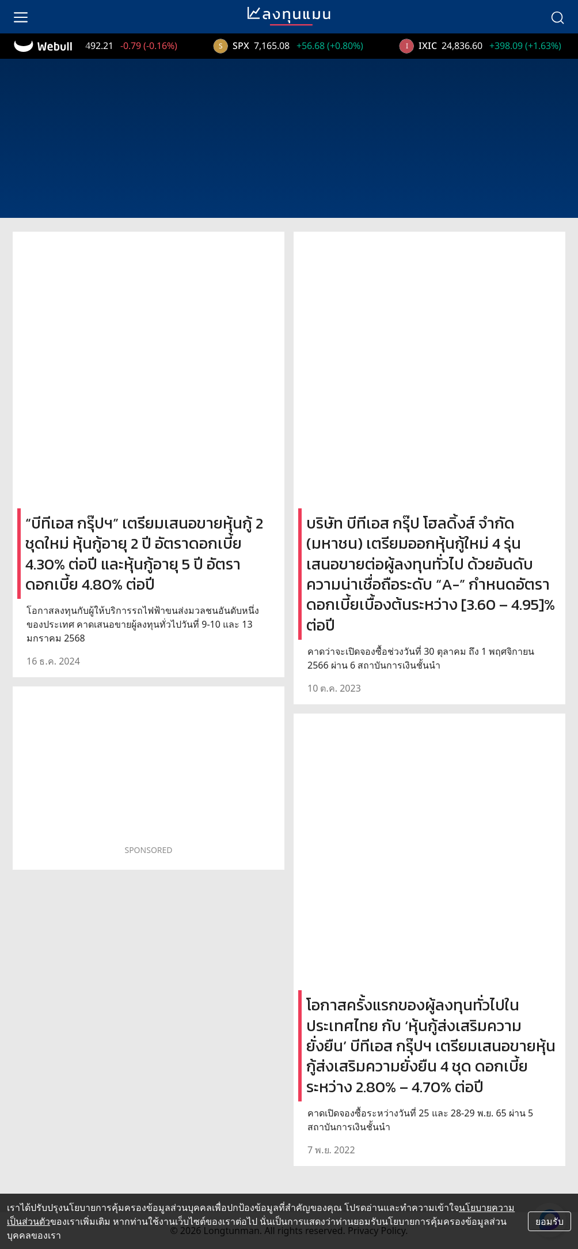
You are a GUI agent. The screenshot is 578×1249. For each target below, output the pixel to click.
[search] (557, 17)
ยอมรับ (549, 1221)
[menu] (20, 17)
